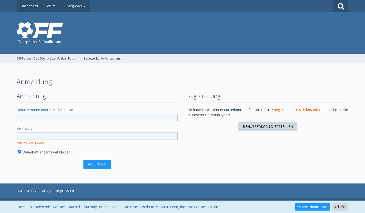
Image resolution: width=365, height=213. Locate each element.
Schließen (340, 207)
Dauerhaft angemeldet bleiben (44, 152)
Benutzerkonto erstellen (268, 126)
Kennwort (24, 128)
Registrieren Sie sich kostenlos (298, 109)
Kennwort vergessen (31, 143)
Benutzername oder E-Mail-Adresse (45, 109)
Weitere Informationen (312, 207)
